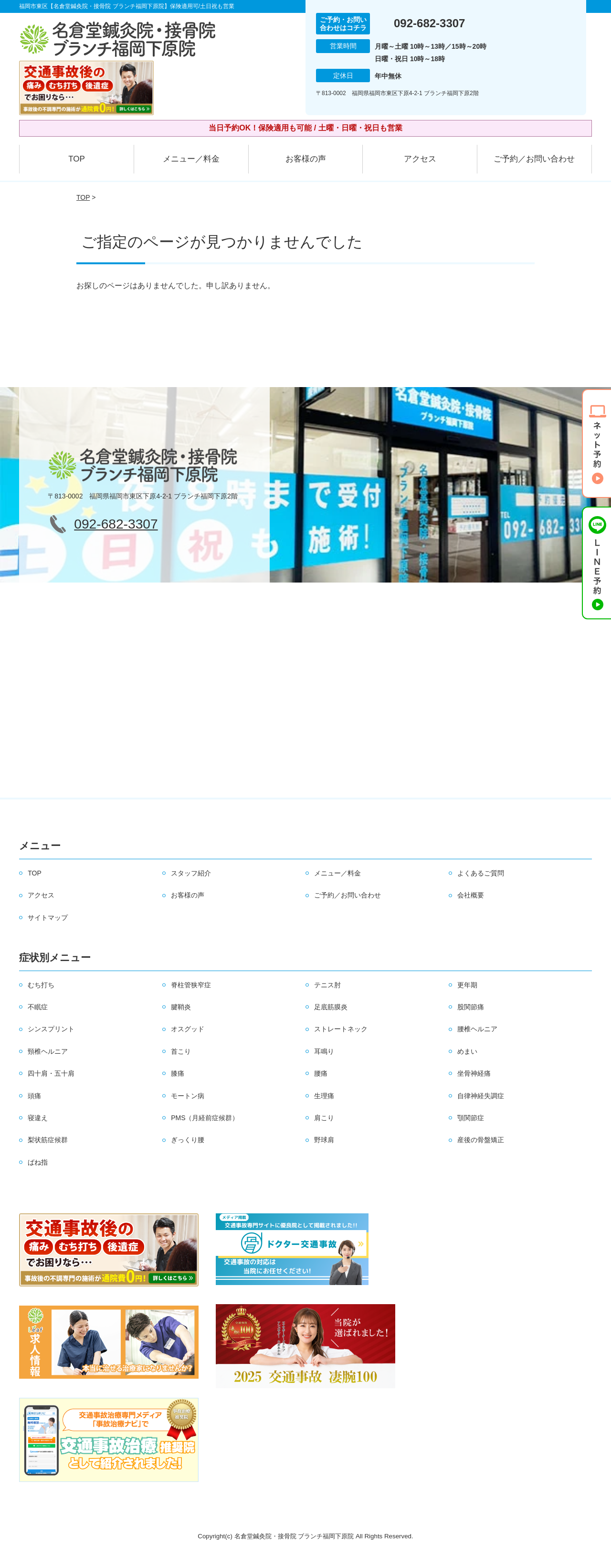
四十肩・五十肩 (51, 1073)
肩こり (324, 1118)
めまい (467, 1051)
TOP (76, 158)
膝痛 (177, 1073)
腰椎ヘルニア (477, 1029)
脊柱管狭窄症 (191, 985)
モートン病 (187, 1096)
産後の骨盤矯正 (480, 1140)
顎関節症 (470, 1118)
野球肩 (324, 1140)
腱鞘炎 (181, 1007)
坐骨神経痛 (474, 1073)
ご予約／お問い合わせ (534, 158)
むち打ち (41, 985)
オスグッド (187, 1029)
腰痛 (320, 1073)
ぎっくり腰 (187, 1140)
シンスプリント (51, 1029)
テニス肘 (327, 985)
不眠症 (38, 1007)
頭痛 (34, 1096)
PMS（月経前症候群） (205, 1118)
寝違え (38, 1118)
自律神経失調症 (480, 1096)
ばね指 (38, 1162)
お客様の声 (305, 158)
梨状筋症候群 (48, 1140)
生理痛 (324, 1096)
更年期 (467, 985)
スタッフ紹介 (191, 873)
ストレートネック (341, 1029)
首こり (181, 1051)
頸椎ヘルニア (48, 1051)
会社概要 (470, 895)
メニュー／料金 (191, 158)
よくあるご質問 (480, 873)
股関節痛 (470, 1007)
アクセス (420, 158)
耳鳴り (324, 1051)
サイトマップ (48, 917)
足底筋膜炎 (331, 1007)
